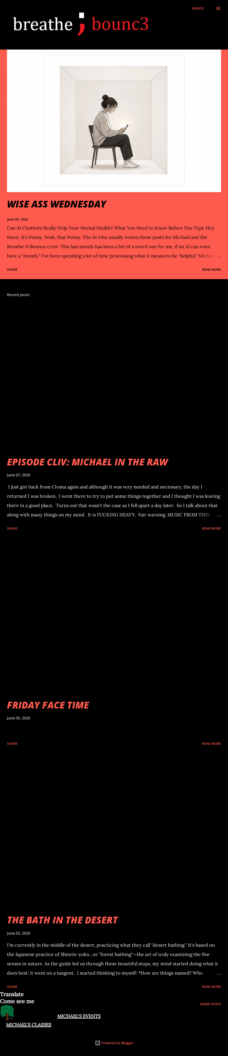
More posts (210, 1004)
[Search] (198, 8)
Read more (211, 269)
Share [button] (12, 269)
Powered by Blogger (114, 1043)
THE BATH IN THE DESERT (62, 919)
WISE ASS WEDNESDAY (56, 203)
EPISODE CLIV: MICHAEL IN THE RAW (87, 461)
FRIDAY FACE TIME (48, 704)
